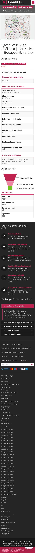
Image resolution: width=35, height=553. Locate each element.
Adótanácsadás (5, 511)
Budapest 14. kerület (7, 466)
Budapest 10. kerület (7, 455)
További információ (14, 551)
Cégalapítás (4, 519)
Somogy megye (5, 412)
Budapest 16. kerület (7, 472)
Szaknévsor (5, 344)
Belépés (7, 11)
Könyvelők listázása (26, 7)
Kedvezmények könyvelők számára (13, 352)
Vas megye (4, 421)
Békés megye (5, 381)
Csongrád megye (6, 387)
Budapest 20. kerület (7, 483)
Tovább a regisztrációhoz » (12, 334)
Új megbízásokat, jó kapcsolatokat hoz (16, 323)
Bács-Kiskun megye (7, 376)
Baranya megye (5, 378)
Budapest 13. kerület (7, 463)
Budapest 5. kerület (7, 440)
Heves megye (5, 398)
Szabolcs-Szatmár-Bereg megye (10, 415)
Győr (2, 508)
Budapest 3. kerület (7, 435)
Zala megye (4, 426)
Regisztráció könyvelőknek (22, 11)
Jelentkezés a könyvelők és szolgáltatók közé (16, 348)
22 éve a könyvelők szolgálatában (14, 306)
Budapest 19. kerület (7, 480)
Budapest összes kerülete (9, 494)
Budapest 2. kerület (7, 432)
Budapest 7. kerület (7, 446)
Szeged (3, 500)
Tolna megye (5, 418)
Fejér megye (4, 390)
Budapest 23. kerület (7, 491)
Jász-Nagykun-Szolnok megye (9, 401)
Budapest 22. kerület (7, 488)
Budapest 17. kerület (7, 474)
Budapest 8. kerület (7, 449)
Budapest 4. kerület (7, 438)
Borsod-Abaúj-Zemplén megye (10, 384)
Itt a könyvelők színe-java (12, 330)
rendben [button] (28, 549)
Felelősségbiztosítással (8, 522)
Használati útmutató (17, 356)
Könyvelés (4, 525)
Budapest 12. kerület (7, 460)
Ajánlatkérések (16, 344)
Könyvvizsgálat (5, 528)
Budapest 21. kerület (7, 486)
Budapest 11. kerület (7, 457)
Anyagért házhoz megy (7, 514)
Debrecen (4, 497)
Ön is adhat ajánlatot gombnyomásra (16, 326)
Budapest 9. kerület (7, 452)
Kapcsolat (24, 360)
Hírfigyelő (5, 356)
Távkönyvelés (5, 534)
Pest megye (4, 409)
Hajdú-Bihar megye (6, 395)
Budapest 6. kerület (7, 443)
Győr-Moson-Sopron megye (9, 393)
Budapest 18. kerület (7, 477)
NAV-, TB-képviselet (7, 531)
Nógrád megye (5, 407)
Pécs (2, 505)
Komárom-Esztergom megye (9, 404)
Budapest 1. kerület (7, 429)
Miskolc (3, 503)
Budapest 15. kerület (7, 469)
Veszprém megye (6, 424)
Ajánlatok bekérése (10, 7)
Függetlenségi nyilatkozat (10, 360)
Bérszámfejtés (5, 517)
